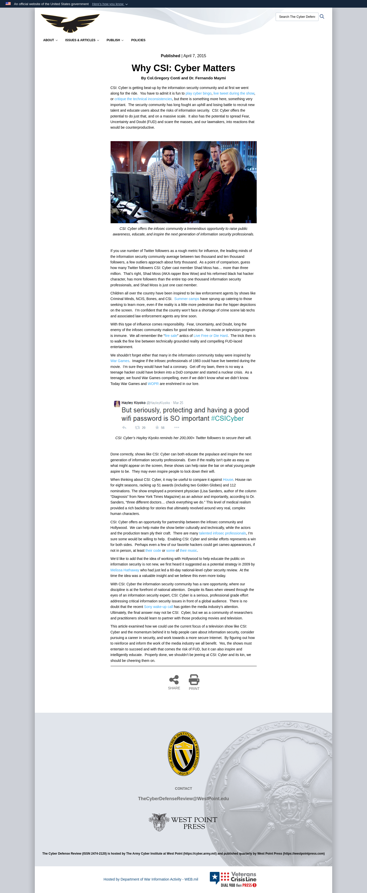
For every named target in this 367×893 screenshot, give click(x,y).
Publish (115, 40)
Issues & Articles (82, 40)
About (50, 40)
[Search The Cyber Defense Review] (297, 16)
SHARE (174, 682)
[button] (110, 4)
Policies (138, 40)
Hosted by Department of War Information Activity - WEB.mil (151, 879)
